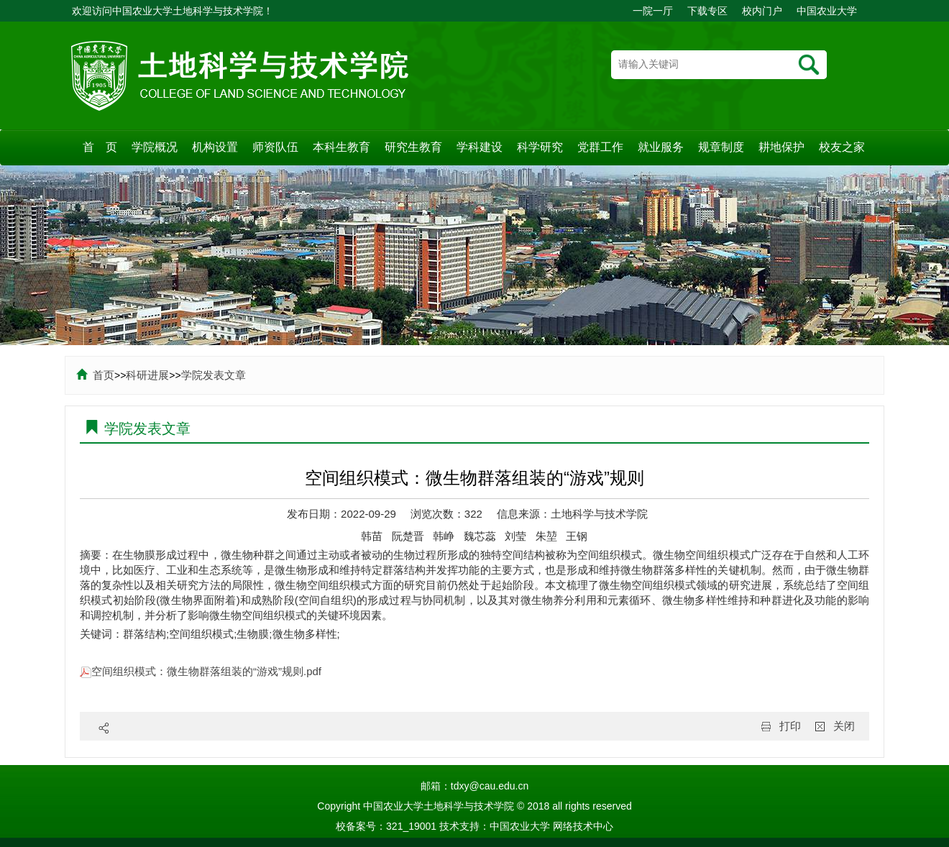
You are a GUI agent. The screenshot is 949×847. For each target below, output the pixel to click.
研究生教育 (413, 147)
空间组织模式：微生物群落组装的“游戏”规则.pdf (200, 671)
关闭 (844, 726)
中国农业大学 (827, 11)
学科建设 (480, 147)
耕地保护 (781, 147)
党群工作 (600, 147)
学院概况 (155, 147)
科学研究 (540, 147)
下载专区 (707, 11)
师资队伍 (275, 147)
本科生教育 (341, 147)
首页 (95, 375)
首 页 (100, 147)
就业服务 (661, 147)
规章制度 (721, 147)
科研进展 (147, 375)
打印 (790, 726)
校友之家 (842, 147)
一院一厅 (653, 11)
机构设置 (215, 147)
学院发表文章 (213, 375)
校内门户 (762, 11)
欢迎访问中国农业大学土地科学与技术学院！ (172, 11)
